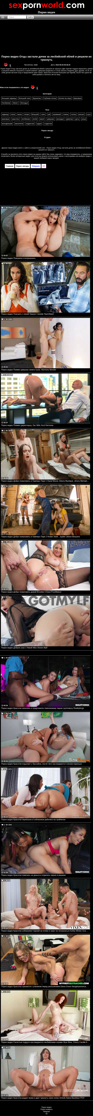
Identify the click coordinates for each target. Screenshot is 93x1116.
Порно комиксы (46, 1109)
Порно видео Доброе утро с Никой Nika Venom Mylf (24, 648)
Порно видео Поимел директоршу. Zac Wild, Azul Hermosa (27, 425)
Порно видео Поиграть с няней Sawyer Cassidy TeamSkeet (27, 314)
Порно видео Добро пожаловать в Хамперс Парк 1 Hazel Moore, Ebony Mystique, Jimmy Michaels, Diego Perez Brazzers (45, 481)
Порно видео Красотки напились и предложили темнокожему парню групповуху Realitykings (42, 708)
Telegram (46, 1111)
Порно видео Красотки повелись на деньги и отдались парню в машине (33, 875)
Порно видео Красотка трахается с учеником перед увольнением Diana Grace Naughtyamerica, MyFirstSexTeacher (45, 986)
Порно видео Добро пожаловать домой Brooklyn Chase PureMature (31, 592)
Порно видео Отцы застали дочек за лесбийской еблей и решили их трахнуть (46, 58)
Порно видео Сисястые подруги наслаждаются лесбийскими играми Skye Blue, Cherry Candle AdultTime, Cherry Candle (45, 1042)
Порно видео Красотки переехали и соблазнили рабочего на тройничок (33, 819)
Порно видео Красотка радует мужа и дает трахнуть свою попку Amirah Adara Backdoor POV (42, 1098)
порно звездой (53, 158)
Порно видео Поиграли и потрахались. (18, 258)
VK (46, 1114)
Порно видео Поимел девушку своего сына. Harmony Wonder (28, 370)
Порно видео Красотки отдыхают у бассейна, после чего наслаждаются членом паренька (41, 764)
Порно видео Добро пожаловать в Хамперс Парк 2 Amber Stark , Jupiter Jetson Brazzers (40, 537)
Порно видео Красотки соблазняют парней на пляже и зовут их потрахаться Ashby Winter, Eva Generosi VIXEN (45, 931)
